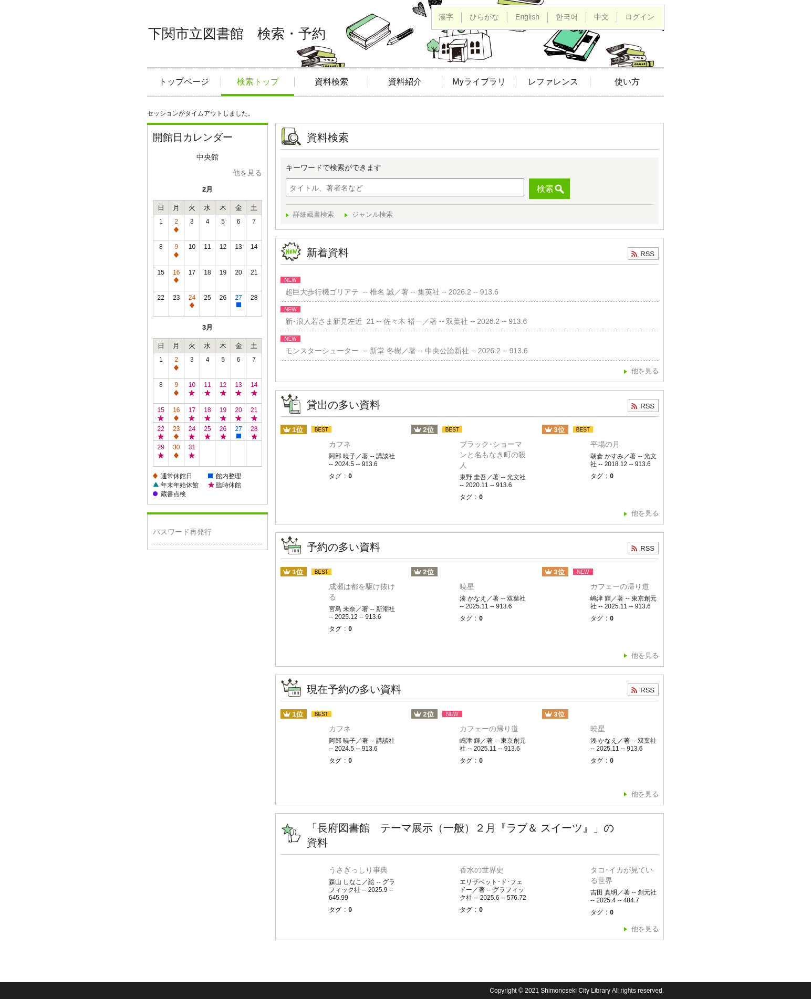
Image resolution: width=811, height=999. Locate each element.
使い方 (627, 81)
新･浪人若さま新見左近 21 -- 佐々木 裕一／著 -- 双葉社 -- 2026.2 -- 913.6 (404, 321)
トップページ (184, 81)
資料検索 (331, 81)
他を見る (247, 173)
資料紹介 (405, 81)
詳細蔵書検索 (313, 214)
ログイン (639, 17)
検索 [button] (545, 188)
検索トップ (258, 81)
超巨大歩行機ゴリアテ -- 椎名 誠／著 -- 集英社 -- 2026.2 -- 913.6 (389, 292)
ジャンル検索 (372, 214)
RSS (647, 254)
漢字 (446, 17)
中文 (601, 17)
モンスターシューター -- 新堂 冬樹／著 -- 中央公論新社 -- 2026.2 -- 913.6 (404, 350)
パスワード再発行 (182, 532)
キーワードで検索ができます (333, 167)
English (527, 17)
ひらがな (484, 17)
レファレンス (553, 81)
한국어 (567, 17)
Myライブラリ (478, 81)
